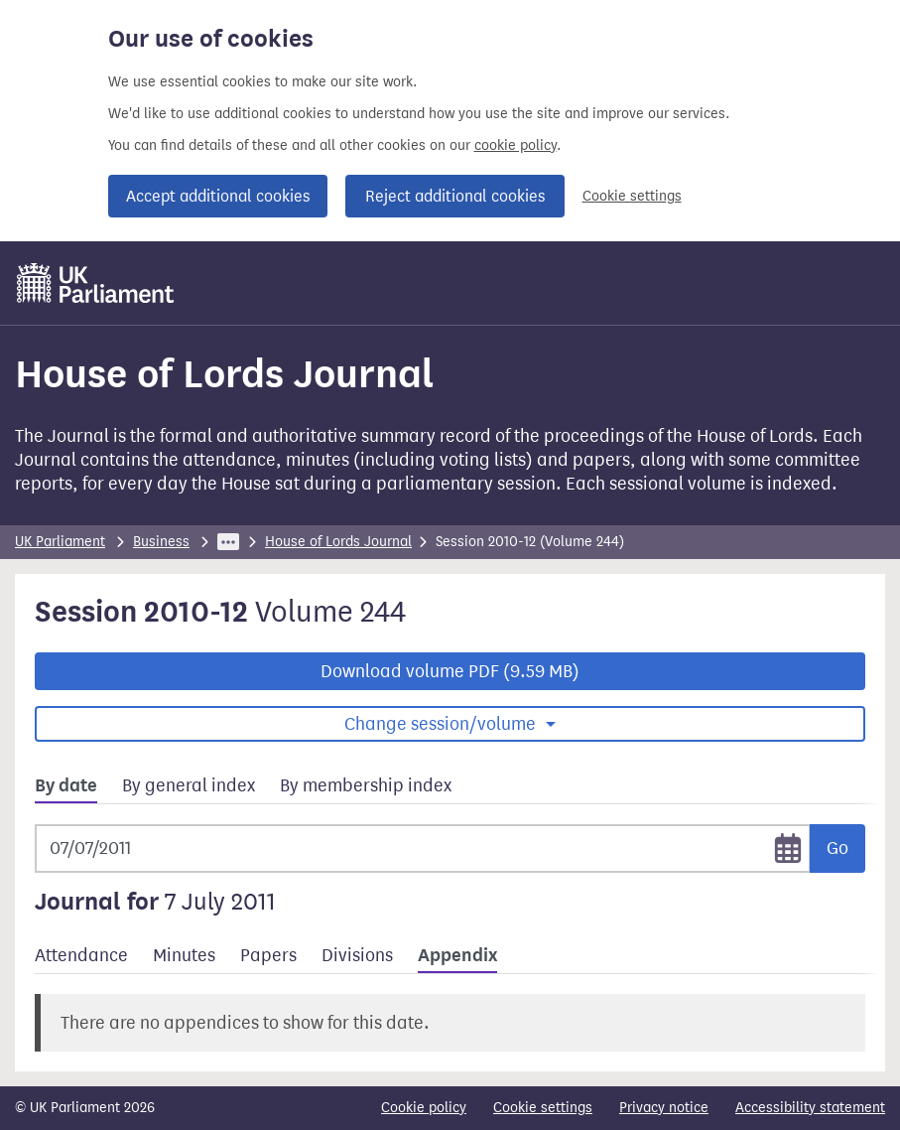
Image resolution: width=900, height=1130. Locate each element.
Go (837, 848)
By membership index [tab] (365, 785)
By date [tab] (66, 785)
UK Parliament (60, 541)
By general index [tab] (188, 785)
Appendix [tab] (457, 955)
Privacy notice (663, 1107)
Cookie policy (423, 1107)
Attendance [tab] (81, 955)
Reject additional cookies (455, 196)
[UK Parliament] (96, 283)
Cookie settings (632, 196)
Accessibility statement (810, 1107)
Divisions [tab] (357, 955)
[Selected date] (423, 848)
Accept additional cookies (218, 196)
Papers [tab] (268, 955)
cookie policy (515, 145)
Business (161, 541)
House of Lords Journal (338, 541)
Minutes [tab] (184, 955)
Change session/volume (442, 724)
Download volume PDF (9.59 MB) (450, 671)
